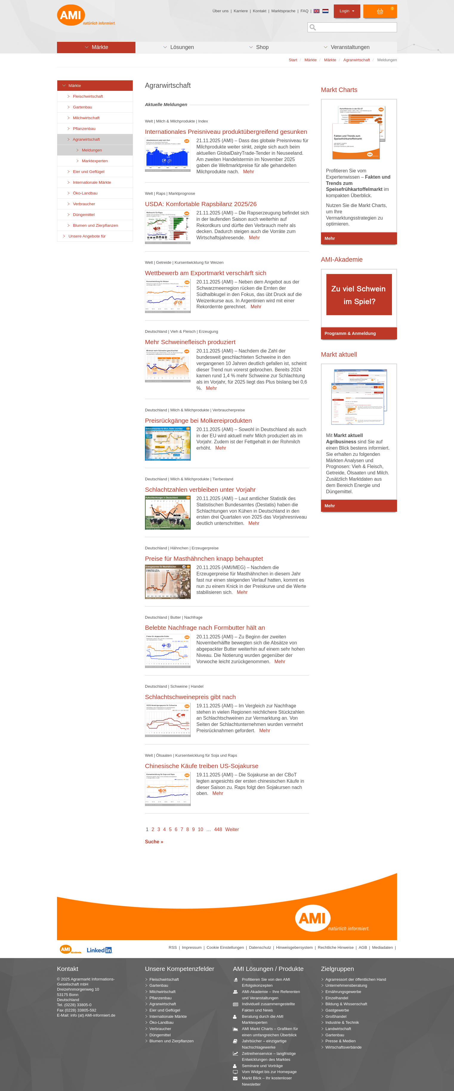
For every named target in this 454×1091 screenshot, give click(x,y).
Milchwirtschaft (83, 118)
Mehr (247, 171)
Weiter (232, 829)
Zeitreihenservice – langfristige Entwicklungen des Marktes (266, 1056)
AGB (363, 947)
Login (347, 11)
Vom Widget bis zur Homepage (267, 1072)
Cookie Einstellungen (225, 947)
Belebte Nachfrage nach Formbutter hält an (205, 627)
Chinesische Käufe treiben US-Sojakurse (202, 765)
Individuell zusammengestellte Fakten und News (266, 1006)
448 (218, 829)
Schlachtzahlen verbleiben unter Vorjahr (200, 489)
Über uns (220, 11)
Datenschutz (260, 947)
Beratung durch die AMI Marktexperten (260, 1019)
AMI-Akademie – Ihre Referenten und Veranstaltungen (268, 994)
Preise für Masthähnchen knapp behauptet (204, 558)
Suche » (154, 841)
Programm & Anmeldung (350, 333)
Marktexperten (91, 161)
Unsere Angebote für (84, 236)
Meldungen (88, 150)
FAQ (304, 11)
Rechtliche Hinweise (336, 947)
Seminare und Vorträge (260, 1066)
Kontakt (259, 11)
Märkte (71, 85)
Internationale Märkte (88, 182)
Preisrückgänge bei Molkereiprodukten (198, 420)
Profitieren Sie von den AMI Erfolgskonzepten (263, 982)
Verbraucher (80, 204)
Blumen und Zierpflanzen (92, 225)
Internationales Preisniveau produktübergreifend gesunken (226, 131)
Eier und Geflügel (85, 171)
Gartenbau (79, 107)
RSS (173, 947)
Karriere (241, 11)
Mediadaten (382, 947)
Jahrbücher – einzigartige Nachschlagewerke (262, 1043)
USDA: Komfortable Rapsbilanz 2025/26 (201, 203)
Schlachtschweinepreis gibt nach (190, 696)
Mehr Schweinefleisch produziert (190, 341)
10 (200, 829)
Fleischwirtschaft (84, 96)
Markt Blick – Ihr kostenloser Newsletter (264, 1081)
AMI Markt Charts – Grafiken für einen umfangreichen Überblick (267, 1031)
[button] (96, 47)
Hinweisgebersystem (294, 947)
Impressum (192, 947)
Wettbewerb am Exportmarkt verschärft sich (205, 272)
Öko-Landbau (82, 193)
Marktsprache (283, 11)
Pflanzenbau (80, 128)
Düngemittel (80, 214)
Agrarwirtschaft (83, 139)
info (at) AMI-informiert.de (92, 1015)
